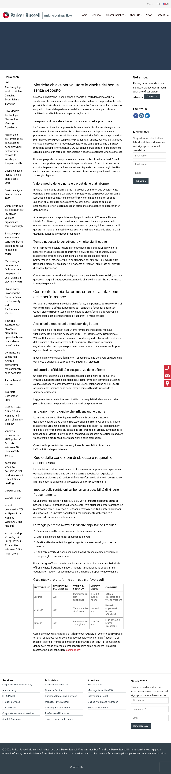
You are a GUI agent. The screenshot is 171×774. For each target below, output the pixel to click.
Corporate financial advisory (17, 684)
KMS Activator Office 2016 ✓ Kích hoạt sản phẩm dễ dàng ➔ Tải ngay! (14, 415)
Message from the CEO (100, 690)
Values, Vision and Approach (103, 701)
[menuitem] (166, 4)
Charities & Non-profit (57, 684)
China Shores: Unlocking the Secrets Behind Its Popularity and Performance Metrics (13, 301)
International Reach (98, 696)
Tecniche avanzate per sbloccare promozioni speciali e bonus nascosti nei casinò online (14, 333)
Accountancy (9, 690)
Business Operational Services (61, 696)
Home (84, 15)
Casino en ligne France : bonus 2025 (13, 194)
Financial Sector (53, 690)
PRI (158, 4)
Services (97, 15)
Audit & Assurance (12, 719)
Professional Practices (57, 713)
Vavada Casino (13, 490)
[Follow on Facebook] (136, 115)
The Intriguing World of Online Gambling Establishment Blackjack (13, 95)
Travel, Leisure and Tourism (59, 719)
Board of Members (98, 707)
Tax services (9, 707)
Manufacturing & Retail (57, 701)
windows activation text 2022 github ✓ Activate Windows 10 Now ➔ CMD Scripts (13, 443)
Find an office (95, 684)
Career (150, 4)
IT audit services (11, 701)
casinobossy (73, 649)
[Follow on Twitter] (147, 115)
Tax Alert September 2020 (11, 396)
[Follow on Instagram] (141, 115)
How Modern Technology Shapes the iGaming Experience (12, 119)
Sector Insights (116, 15)
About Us (136, 15)
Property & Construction (58, 707)
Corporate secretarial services (18, 713)
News (149, 15)
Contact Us (162, 15)
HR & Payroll (8, 696)
